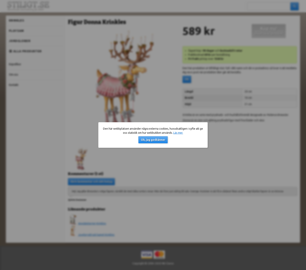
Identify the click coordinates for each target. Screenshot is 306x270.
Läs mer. (178, 132)
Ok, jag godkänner (153, 139)
